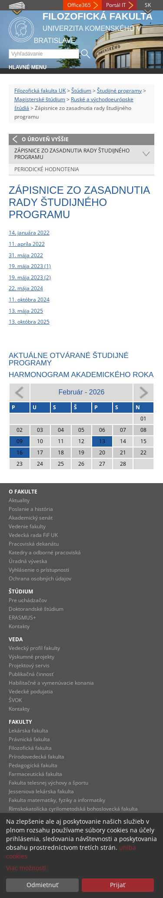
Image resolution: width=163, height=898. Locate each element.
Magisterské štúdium (39, 99)
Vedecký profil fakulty (34, 648)
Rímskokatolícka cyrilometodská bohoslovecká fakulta (73, 808)
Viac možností (26, 868)
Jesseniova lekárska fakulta (41, 791)
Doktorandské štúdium (36, 609)
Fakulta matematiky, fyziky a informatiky (57, 800)
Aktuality (19, 500)
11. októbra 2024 (29, 299)
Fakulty (20, 722)
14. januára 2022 (29, 232)
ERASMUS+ (22, 617)
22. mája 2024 (26, 288)
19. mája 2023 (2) (30, 277)
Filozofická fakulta (30, 748)
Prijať (117, 885)
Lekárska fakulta (28, 730)
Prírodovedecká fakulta (36, 756)
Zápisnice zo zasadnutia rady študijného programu (72, 154)
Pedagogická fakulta (33, 765)
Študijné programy (119, 90)
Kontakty (19, 626)
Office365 (79, 5)
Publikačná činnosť (31, 674)
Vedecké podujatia (31, 691)
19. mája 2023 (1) (30, 266)
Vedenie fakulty (27, 526)
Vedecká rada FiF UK (33, 535)
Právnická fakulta (29, 739)
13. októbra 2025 (29, 321)
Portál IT (116, 5)
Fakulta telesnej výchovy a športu (48, 782)
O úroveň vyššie (45, 139)
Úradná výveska (28, 561)
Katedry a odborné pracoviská (45, 552)
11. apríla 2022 (27, 244)
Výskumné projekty (31, 656)
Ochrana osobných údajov (40, 578)
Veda (16, 639)
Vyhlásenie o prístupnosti (39, 569)
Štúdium (81, 90)
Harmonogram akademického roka (81, 375)
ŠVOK (15, 700)
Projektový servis (29, 665)
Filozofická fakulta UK (40, 90)
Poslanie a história (31, 509)
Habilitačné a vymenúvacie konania (51, 682)
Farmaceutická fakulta (35, 774)
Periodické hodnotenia (46, 169)
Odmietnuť (42, 885)
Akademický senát (31, 517)
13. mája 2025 (26, 311)
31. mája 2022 (26, 255)
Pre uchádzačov (28, 600)
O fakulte (23, 491)
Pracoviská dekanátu (34, 543)
